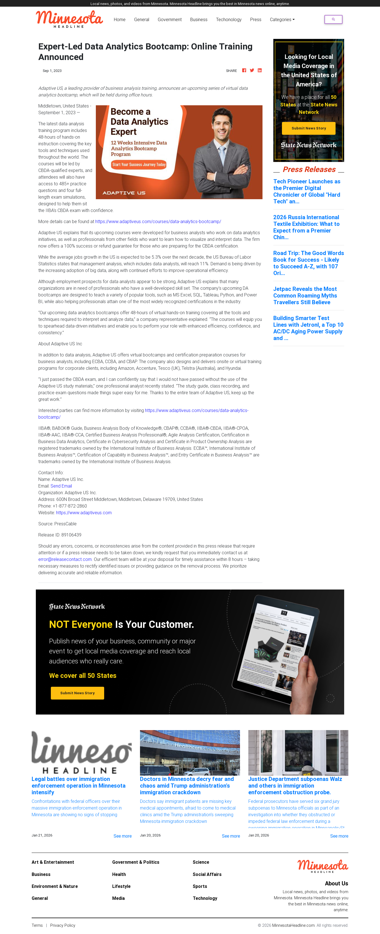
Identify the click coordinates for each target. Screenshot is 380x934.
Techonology (229, 19)
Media (118, 898)
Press (255, 19)
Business (199, 19)
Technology (205, 898)
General (141, 19)
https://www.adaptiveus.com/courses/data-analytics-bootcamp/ (158, 221)
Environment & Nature (55, 886)
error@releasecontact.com (65, 559)
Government (170, 19)
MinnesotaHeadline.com (293, 925)
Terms (37, 925)
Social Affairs (207, 874)
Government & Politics (135, 862)
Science (201, 862)
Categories (280, 19)
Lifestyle (121, 886)
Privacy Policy (62, 925)
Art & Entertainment (53, 862)
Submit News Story (309, 128)
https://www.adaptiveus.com (84, 512)
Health (119, 874)
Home (121, 19)
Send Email (61, 486)
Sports (200, 886)
